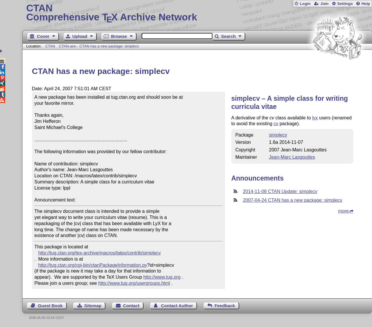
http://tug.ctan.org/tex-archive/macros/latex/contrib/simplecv (99, 252)
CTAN (50, 46)
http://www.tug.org (161, 277)
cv (276, 123)
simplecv (278, 134)
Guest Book (50, 305)
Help (366, 3)
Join (324, 3)
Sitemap (92, 305)
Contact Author (177, 305)
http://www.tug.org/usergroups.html (134, 283)
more (343, 210)
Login (305, 3)
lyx (315, 117)
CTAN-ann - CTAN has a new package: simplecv (99, 46)
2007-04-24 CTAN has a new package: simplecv (292, 200)
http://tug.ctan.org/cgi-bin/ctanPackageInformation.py (92, 265)
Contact (131, 305)
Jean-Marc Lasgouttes (292, 157)
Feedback (224, 305)
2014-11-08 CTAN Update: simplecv (280, 191)
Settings (345, 3)
